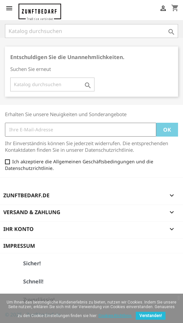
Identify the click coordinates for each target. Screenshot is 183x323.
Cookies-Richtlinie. (115, 315)
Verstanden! (150, 315)
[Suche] (91, 31)
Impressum (19, 245)
